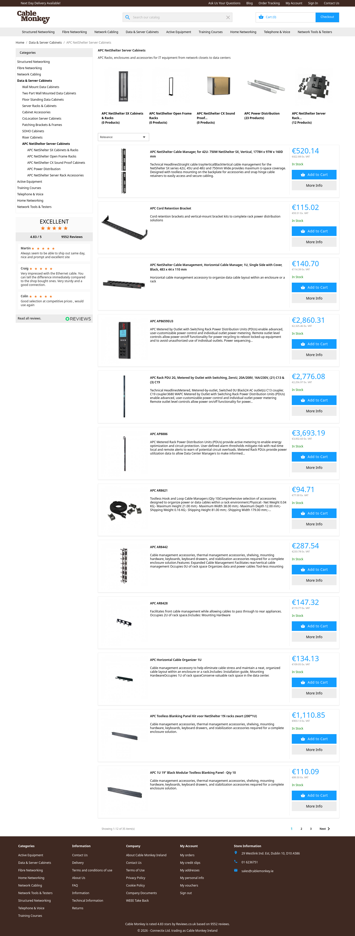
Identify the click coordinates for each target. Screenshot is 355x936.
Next (326, 829)
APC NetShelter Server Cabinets (46, 144)
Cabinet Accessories (36, 112)
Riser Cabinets (32, 137)
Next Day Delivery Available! (40, 3)
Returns (77, 908)
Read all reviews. (29, 318)
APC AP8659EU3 (161, 321)
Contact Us (331, 3)
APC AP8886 (159, 434)
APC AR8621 (159, 490)
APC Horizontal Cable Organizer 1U (176, 660)
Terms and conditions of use (92, 870)
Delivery (78, 863)
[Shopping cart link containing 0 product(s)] (297, 17)
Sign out (186, 893)
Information (80, 893)
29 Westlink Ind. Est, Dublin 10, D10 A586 (270, 853)
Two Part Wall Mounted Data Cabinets (49, 93)
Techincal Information (87, 900)
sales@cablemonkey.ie (257, 871)
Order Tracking (269, 3)
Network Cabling (106, 32)
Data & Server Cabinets (142, 32)
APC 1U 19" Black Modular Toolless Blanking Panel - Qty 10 (193, 772)
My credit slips (190, 863)
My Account (294, 3)
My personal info (192, 878)
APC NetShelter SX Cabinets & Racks (52, 150)
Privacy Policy (135, 878)
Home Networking (243, 32)
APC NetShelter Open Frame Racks (51, 156)
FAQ (75, 885)
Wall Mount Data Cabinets (40, 87)
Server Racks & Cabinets (39, 106)
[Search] (177, 17)
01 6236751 (249, 862)
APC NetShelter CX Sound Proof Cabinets (56, 163)
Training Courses (211, 32)
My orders (187, 855)
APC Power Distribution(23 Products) (262, 115)
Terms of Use (135, 870)
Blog (249, 3)
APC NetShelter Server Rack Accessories (55, 175)
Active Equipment (178, 32)
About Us (78, 878)
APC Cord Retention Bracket (170, 208)
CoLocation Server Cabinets (41, 118)
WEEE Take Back (137, 900)
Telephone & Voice (277, 32)
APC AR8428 (159, 603)
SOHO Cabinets (33, 131)
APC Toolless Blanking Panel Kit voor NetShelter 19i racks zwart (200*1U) (203, 716)
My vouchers (189, 885)
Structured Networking (38, 32)
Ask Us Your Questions (224, 3)
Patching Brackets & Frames (42, 125)
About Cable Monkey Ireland (146, 855)
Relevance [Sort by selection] (123, 137)
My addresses (189, 870)
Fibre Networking (74, 32)
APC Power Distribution (43, 169)
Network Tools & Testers (315, 32)
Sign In (313, 3)
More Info (314, 185)
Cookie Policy (135, 885)
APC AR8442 (159, 547)
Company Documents (141, 893)
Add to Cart (317, 174)
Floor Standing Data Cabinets (43, 99)
